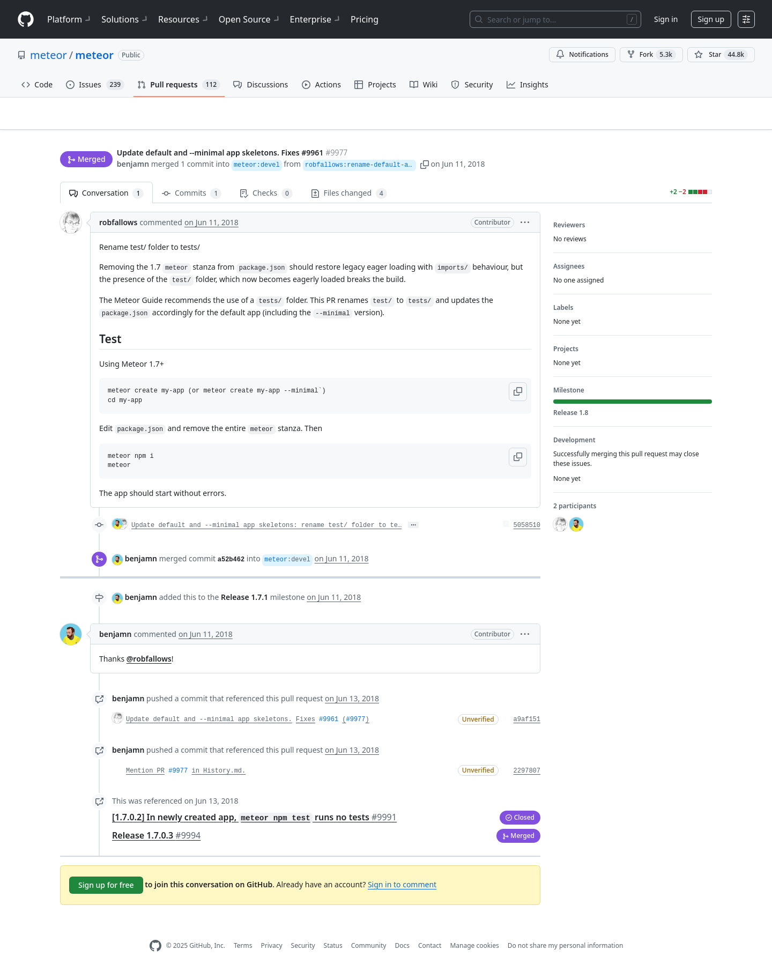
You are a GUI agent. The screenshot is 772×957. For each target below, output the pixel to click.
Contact (429, 928)
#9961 (328, 703)
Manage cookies (474, 928)
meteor (48, 55)
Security (303, 928)
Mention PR (145, 754)
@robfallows (149, 642)
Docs (402, 928)
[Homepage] (25, 19)
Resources (184, 19)
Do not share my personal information (565, 928)
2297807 (527, 754)
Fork (651, 54)
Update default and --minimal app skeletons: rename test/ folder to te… (266, 509)
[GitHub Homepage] (155, 929)
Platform (70, 19)
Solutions (125, 19)
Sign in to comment (402, 867)
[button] (472, 143)
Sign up (711, 19)
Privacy (272, 928)
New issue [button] (678, 120)
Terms (243, 928)
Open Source (250, 19)
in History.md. (218, 754)
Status (333, 928)
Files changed (349, 176)
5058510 (527, 509)
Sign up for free (106, 868)
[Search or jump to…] (555, 19)
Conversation (106, 176)
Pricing (364, 19)
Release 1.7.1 (244, 580)
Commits (191, 176)
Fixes (305, 703)
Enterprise (316, 19)
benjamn (133, 143)
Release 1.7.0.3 (156, 818)
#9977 (356, 703)
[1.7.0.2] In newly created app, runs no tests (254, 800)
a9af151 (527, 703)
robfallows (118, 206)
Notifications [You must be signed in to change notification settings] (582, 54)
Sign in (666, 19)
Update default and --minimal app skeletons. (209, 703)
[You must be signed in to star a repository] (721, 54)
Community (369, 928)
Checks (266, 176)
